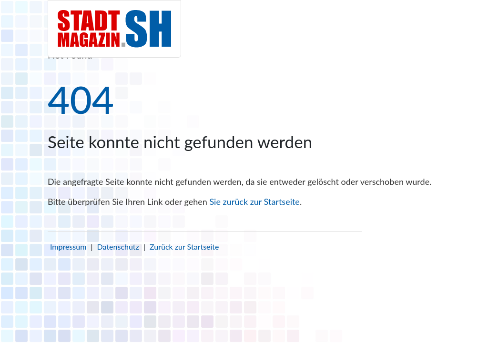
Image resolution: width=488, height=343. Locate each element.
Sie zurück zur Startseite (254, 201)
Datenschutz (118, 246)
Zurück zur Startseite (184, 246)
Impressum (68, 246)
